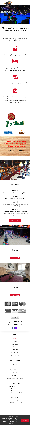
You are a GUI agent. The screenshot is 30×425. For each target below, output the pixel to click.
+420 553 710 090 (15, 322)
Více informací (10, 423)
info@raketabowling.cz (15, 324)
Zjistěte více (14, 258)
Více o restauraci (14, 220)
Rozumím (24, 420)
